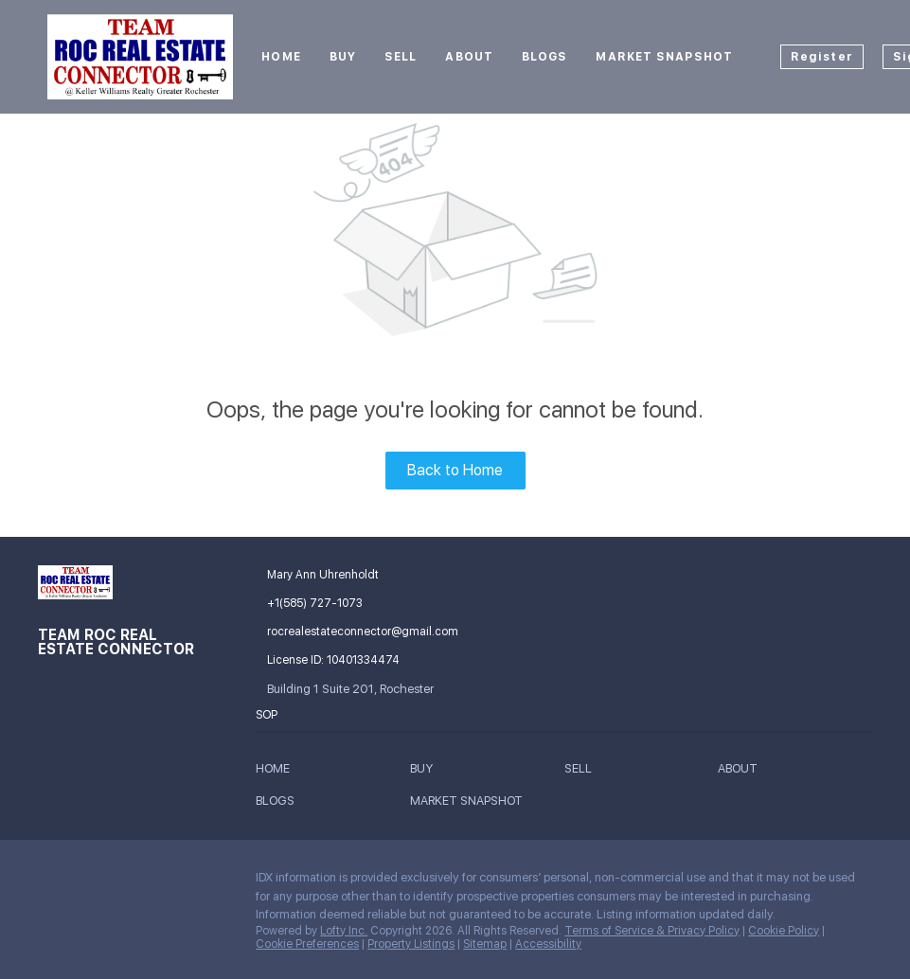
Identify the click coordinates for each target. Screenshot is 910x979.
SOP (266, 714)
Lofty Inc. (343, 930)
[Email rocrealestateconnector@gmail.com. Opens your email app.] (381, 631)
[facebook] (52, 882)
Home (280, 56)
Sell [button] (400, 56)
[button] (277, 772)
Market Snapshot (664, 56)
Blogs (545, 56)
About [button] (469, 56)
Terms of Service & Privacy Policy (652, 930)
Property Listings (411, 944)
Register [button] (822, 56)
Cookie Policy (783, 930)
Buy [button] (343, 56)
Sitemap (485, 944)
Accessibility (548, 944)
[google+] (90, 882)
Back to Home (455, 470)
